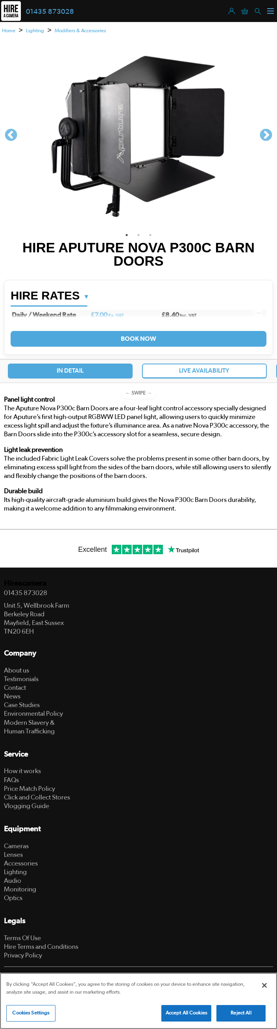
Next (266, 136)
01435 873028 (50, 11)
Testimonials (21, 679)
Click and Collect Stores (37, 797)
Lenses (13, 854)
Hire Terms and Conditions (41, 946)
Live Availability (204, 371)
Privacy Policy (23, 955)
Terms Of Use (22, 938)
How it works (22, 771)
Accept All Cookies (186, 1013)
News (12, 696)
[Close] (264, 985)
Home (8, 30)
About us (16, 670)
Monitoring (20, 889)
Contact (15, 687)
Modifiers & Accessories (80, 30)
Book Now (138, 339)
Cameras (16, 846)
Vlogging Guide (26, 806)
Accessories (21, 863)
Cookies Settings (30, 1013)
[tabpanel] (138, 135)
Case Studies (22, 705)
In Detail (70, 371)
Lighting (35, 30)
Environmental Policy (33, 713)
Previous (11, 136)
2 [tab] (138, 235)
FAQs (11, 780)
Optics (13, 898)
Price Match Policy (29, 788)
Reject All (241, 1013)
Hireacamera (25, 583)
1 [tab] (127, 235)
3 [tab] (150, 235)
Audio (12, 880)
